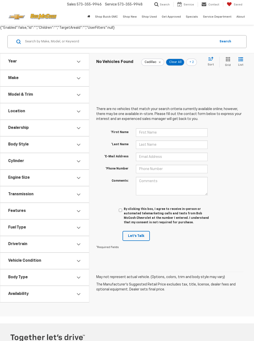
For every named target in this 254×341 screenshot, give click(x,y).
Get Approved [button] (171, 16)
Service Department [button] (217, 16)
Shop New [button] (130, 16)
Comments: (120, 180)
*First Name (119, 132)
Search (225, 41)
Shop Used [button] (149, 16)
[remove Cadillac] (152, 62)
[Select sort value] (212, 62)
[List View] (240, 62)
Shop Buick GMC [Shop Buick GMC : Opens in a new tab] (106, 16)
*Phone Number (116, 168)
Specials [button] (192, 16)
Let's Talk (136, 236)
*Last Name (119, 144)
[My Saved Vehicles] (234, 4)
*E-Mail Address (116, 156)
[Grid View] (226, 62)
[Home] (89, 17)
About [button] (240, 16)
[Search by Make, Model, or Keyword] (120, 42)
